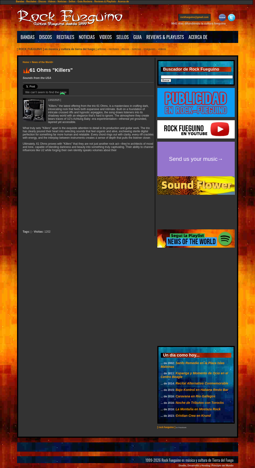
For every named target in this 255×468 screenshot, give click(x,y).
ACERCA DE (197, 36)
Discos (42, 1)
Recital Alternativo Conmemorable (202, 383)
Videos (52, 1)
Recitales (31, 1)
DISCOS (45, 36)
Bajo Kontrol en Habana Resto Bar (202, 390)
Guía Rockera (84, 1)
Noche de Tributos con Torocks (200, 403)
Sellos (72, 1)
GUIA (137, 36)
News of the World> (42, 62)
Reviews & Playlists (105, 1)
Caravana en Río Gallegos (195, 396)
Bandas (20, 1)
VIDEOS (105, 36)
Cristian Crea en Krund (193, 415)
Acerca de (123, 1)
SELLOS (122, 36)
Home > (27, 62)
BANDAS (28, 36)
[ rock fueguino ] (166, 427)
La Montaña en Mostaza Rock (198, 409)
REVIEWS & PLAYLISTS (165, 36)
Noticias (62, 1)
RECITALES (65, 36)
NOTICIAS (87, 36)
